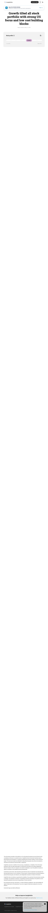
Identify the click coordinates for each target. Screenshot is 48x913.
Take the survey (39, 897)
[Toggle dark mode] (43, 2)
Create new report (35, 2)
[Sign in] (40, 2)
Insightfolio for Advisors (20, 906)
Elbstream (18, 888)
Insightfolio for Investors (9, 906)
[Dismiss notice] (45, 904)
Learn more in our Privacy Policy (30, 909)
